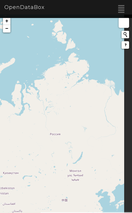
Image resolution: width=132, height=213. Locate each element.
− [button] (6, 28)
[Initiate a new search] (125, 34)
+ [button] (6, 21)
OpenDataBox (24, 7)
